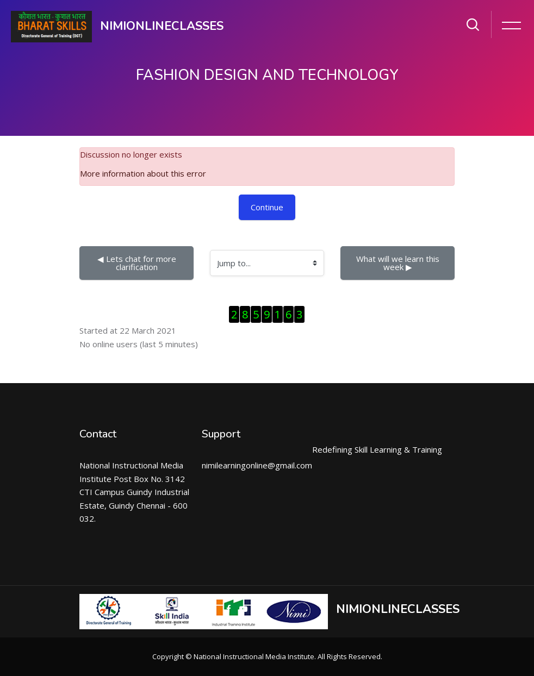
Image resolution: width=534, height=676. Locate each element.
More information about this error (143, 173)
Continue (267, 207)
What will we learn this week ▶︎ (399, 262)
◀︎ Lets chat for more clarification (137, 262)
